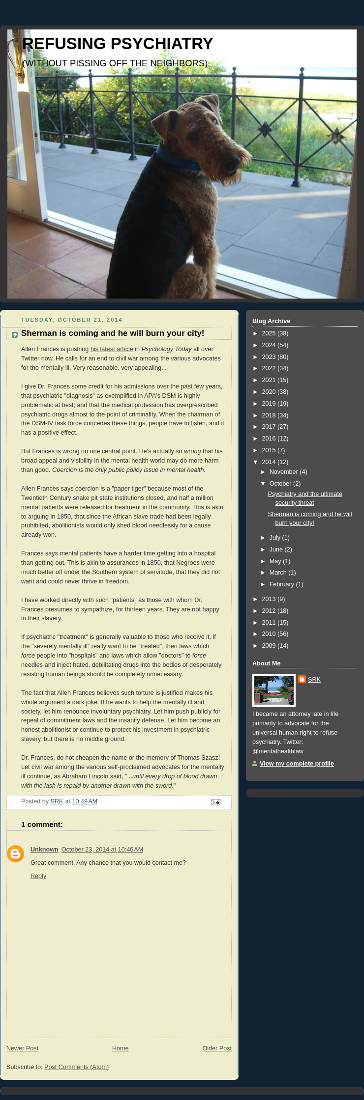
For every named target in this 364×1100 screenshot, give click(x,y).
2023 (270, 357)
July (276, 537)
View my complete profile (297, 763)
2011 (270, 622)
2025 (270, 333)
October (281, 483)
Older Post (217, 1048)
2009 (270, 645)
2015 (270, 450)
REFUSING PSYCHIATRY (117, 43)
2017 (270, 426)
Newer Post (22, 1048)
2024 (270, 345)
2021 (270, 380)
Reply (38, 876)
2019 (270, 403)
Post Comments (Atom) (76, 1067)
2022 (270, 368)
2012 (270, 610)
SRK (314, 679)
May (276, 561)
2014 (270, 462)
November (285, 471)
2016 (270, 438)
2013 (270, 599)
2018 (270, 415)
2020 (270, 391)
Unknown (44, 849)
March (279, 572)
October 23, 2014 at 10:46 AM (102, 849)
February (283, 584)
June (277, 549)
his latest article (112, 349)
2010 (270, 634)
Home (120, 1048)
